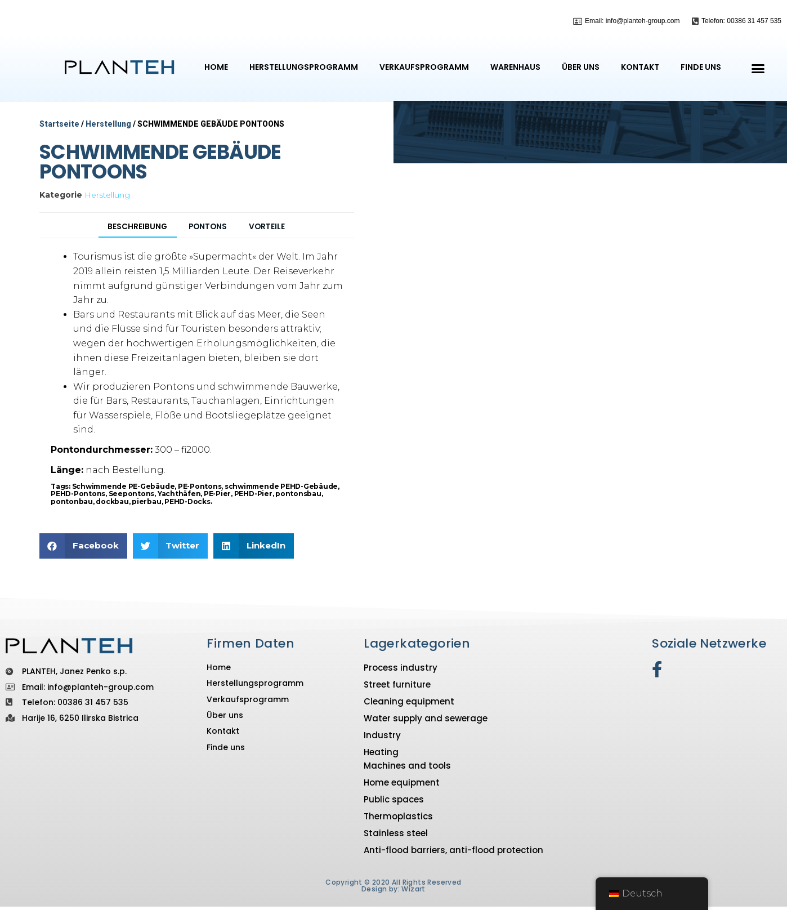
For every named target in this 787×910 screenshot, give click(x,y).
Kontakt (640, 67)
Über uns (581, 67)
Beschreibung (130, 243)
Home (216, 67)
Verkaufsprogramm (424, 67)
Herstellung (108, 123)
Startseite (59, 123)
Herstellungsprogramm (303, 67)
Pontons (210, 243)
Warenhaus (515, 67)
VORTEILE (276, 243)
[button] (758, 68)
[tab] (130, 244)
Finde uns (701, 67)
